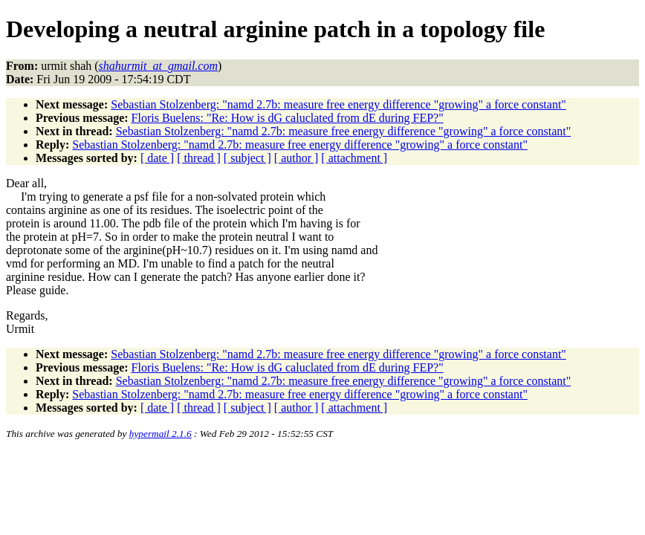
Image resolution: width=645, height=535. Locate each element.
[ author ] (296, 158)
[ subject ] (247, 158)
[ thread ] (199, 158)
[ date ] (157, 158)
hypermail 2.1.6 (160, 433)
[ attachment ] (354, 158)
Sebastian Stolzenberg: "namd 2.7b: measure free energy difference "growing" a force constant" (338, 104)
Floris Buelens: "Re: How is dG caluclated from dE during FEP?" (288, 117)
